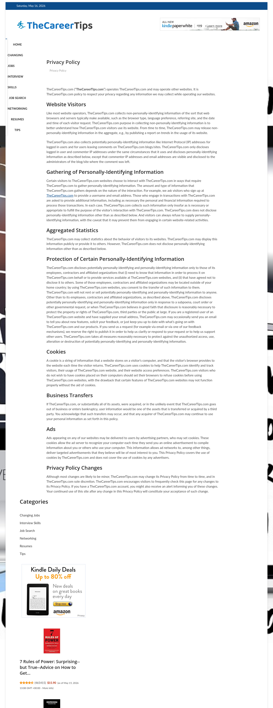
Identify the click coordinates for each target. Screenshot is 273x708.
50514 (212, 308)
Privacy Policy (178, 688)
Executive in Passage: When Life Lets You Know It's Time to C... (223, 500)
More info (220, 248)
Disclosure (228, 688)
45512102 (214, 586)
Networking (119, 44)
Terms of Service (205, 688)
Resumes (141, 44)
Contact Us (249, 688)
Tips (155, 44)
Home (19, 44)
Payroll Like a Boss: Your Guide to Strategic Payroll (223, 295)
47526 (212, 516)
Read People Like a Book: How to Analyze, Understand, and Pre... (223, 363)
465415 (213, 243)
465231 (213, 657)
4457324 (213, 379)
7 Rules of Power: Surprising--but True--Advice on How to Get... (222, 227)
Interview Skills (70, 44)
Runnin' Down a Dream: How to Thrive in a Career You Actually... (221, 641)
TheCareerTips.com (26, 195)
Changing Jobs (40, 44)
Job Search (96, 44)
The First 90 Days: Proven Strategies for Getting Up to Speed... (220, 571)
